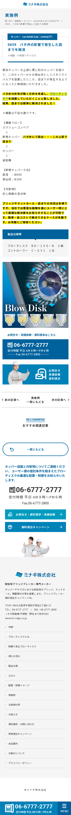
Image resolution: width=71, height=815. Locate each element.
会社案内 (13, 743)
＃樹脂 (11, 55)
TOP (10, 627)
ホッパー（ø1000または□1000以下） (32, 36)
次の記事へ (59, 400)
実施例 (11, 695)
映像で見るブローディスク (22, 646)
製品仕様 (13, 665)
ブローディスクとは (18, 636)
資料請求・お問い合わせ (21, 724)
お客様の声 (14, 704)
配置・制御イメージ (18, 685)
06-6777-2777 (39, 490)
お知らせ (13, 714)
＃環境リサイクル (27, 55)
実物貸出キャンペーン (20, 733)
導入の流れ (14, 656)
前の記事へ (12, 400)
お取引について (16, 753)
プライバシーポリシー (20, 763)
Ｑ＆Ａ (11, 675)
